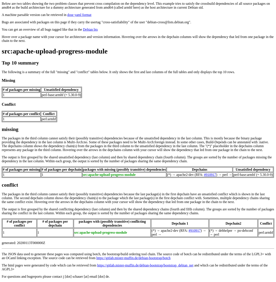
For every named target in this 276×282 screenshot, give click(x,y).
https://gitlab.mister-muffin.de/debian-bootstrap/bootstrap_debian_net (145, 265)
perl (225, 174)
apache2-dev (185, 174)
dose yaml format (79, 15)
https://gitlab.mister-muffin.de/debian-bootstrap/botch (133, 258)
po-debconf (245, 230)
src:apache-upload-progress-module (55, 51)
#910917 (210, 174)
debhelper (225, 230)
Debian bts (90, 29)
